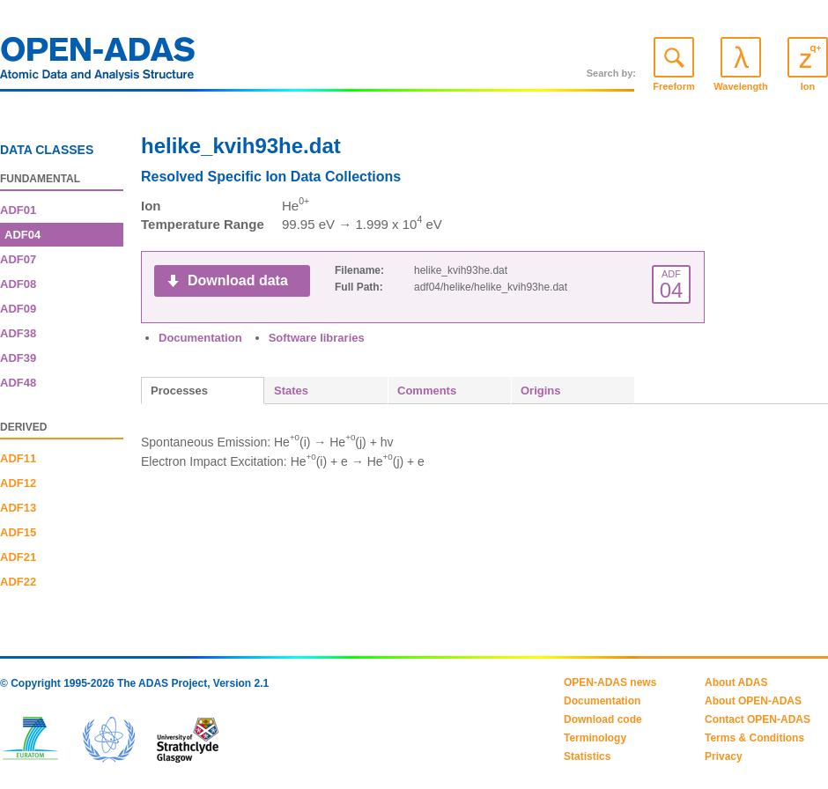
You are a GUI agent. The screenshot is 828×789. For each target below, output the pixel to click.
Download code (603, 719)
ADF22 (18, 581)
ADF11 (18, 458)
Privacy (724, 756)
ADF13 (18, 507)
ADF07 (18, 259)
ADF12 (18, 483)
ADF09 (18, 308)
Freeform (674, 86)
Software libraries (317, 337)
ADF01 (18, 210)
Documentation (200, 337)
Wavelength (740, 86)
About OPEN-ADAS (753, 701)
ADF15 (18, 532)
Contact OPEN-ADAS (757, 719)
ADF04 (22, 234)
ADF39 (18, 358)
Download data (238, 280)
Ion (808, 86)
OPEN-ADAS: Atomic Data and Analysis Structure (98, 63)
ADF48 (18, 382)
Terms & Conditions (754, 738)
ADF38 (18, 333)
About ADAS (736, 682)
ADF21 (18, 557)
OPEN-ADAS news (610, 682)
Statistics (587, 756)
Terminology (595, 738)
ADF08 (18, 284)
